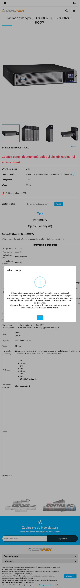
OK (40, 318)
